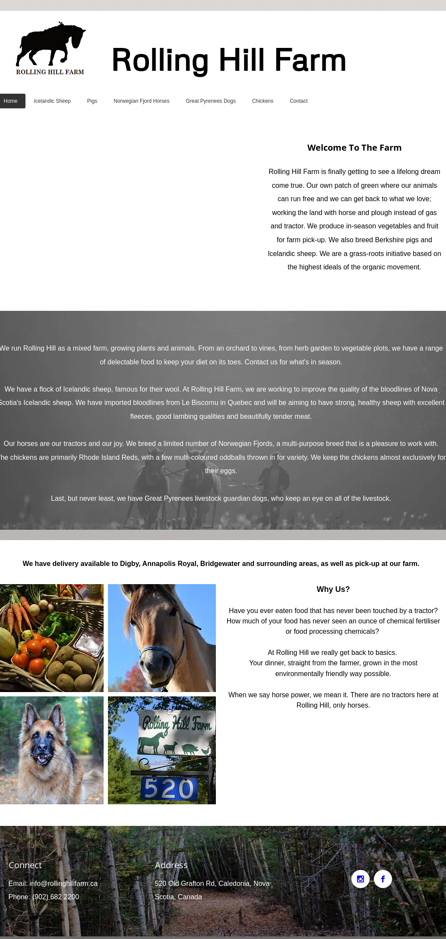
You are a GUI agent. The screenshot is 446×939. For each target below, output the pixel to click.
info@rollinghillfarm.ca (63, 883)
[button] (162, 638)
